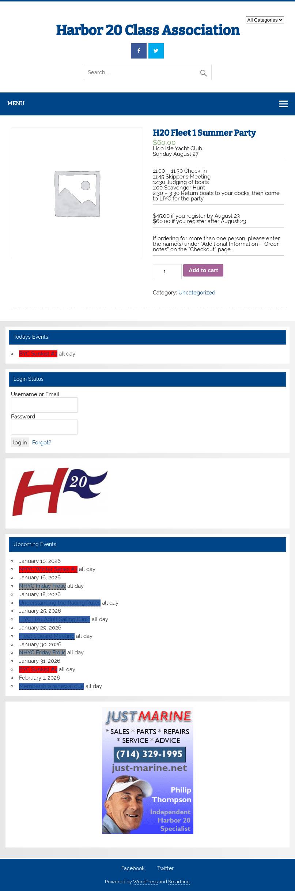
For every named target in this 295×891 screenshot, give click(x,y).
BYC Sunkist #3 (38, 353)
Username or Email (35, 394)
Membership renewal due (51, 686)
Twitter (165, 868)
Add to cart (203, 270)
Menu (15, 103)
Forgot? (41, 442)
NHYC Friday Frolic (42, 586)
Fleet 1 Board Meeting (47, 636)
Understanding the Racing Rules (60, 602)
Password (23, 416)
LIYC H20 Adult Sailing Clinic (54, 619)
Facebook (132, 868)
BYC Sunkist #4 (38, 669)
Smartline (179, 881)
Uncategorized (196, 292)
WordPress (145, 881)
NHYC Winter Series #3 (48, 569)
